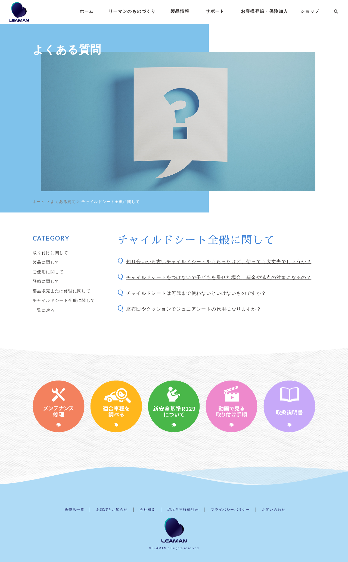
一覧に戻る (44, 310)
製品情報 (179, 12)
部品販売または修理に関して (62, 290)
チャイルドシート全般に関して (64, 300)
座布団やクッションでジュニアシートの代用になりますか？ (193, 309)
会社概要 (148, 510)
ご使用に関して (48, 271)
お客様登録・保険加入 (264, 12)
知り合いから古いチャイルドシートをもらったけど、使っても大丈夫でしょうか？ (218, 261)
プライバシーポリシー (230, 510)
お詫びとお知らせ (112, 510)
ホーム (87, 12)
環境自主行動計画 (183, 510)
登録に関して (46, 281)
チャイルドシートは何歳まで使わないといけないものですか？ (196, 293)
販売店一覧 (74, 510)
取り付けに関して (50, 252)
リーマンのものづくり (132, 12)
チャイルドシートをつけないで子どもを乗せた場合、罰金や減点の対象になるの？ (218, 277)
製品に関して (46, 262)
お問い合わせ (273, 510)
